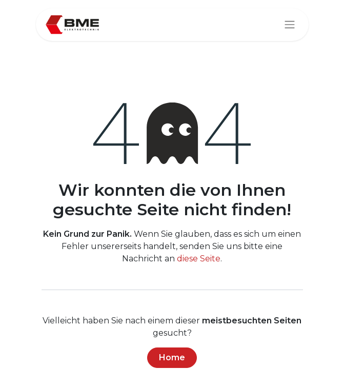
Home (172, 357)
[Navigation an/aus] (289, 25)
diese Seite (198, 258)
